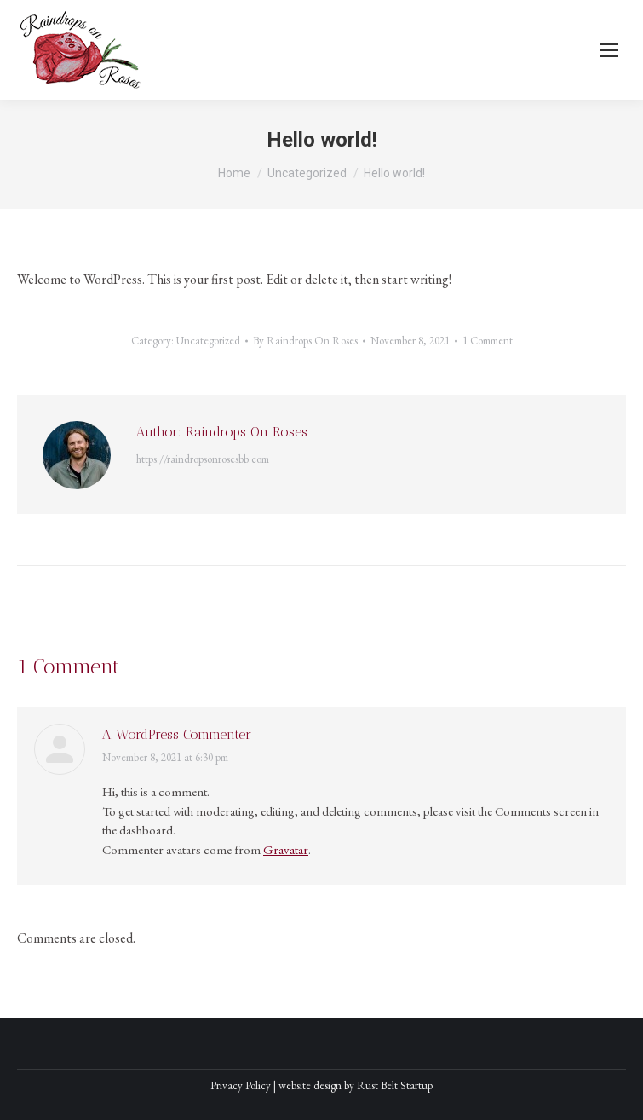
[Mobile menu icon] (609, 50)
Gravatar (285, 849)
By (305, 340)
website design (310, 1085)
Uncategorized (208, 340)
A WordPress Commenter (176, 734)
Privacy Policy (240, 1085)
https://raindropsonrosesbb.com (202, 459)
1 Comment (487, 340)
